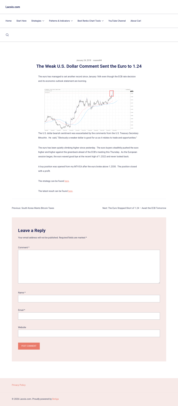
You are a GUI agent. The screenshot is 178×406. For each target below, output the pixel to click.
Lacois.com (13, 7)
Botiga (55, 399)
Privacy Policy (19, 385)
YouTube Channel (117, 21)
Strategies (36, 21)
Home (9, 21)
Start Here (21, 21)
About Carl (136, 21)
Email (21, 310)
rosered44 (97, 60)
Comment (23, 247)
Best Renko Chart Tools (89, 21)
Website (22, 327)
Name (22, 292)
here (67, 181)
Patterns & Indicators (59, 21)
